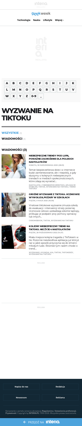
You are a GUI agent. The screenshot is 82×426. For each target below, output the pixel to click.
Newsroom (21, 397)
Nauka (36, 20)
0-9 (33, 96)
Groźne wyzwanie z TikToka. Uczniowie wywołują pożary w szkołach (54, 196)
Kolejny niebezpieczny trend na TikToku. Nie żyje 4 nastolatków (50, 228)
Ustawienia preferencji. (65, 411)
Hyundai (45, 252)
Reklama (60, 397)
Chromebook (35, 220)
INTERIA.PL (34, 413)
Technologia (23, 20)
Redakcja (60, 387)
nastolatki (35, 185)
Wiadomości (12, 138)
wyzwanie (34, 252)
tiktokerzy (67, 252)
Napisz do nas (21, 387)
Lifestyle (47, 20)
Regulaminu (48, 411)
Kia (51, 252)
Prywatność (11, 413)
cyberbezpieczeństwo (52, 185)
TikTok (41, 187)
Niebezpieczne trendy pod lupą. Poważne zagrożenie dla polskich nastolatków (51, 158)
